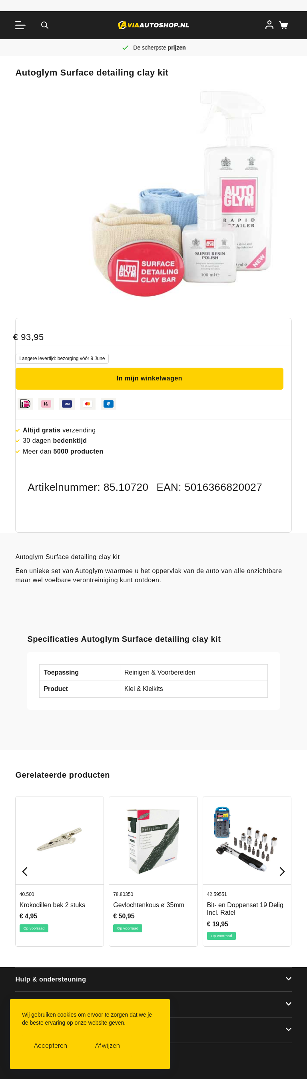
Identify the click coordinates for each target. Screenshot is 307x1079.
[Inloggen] (269, 24)
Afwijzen (107, 1046)
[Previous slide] (24, 871)
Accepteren (50, 1046)
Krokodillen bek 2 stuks (53, 905)
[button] (153, 980)
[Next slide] (282, 871)
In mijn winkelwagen (149, 378)
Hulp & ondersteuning (50, 979)
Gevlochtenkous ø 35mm (149, 905)
